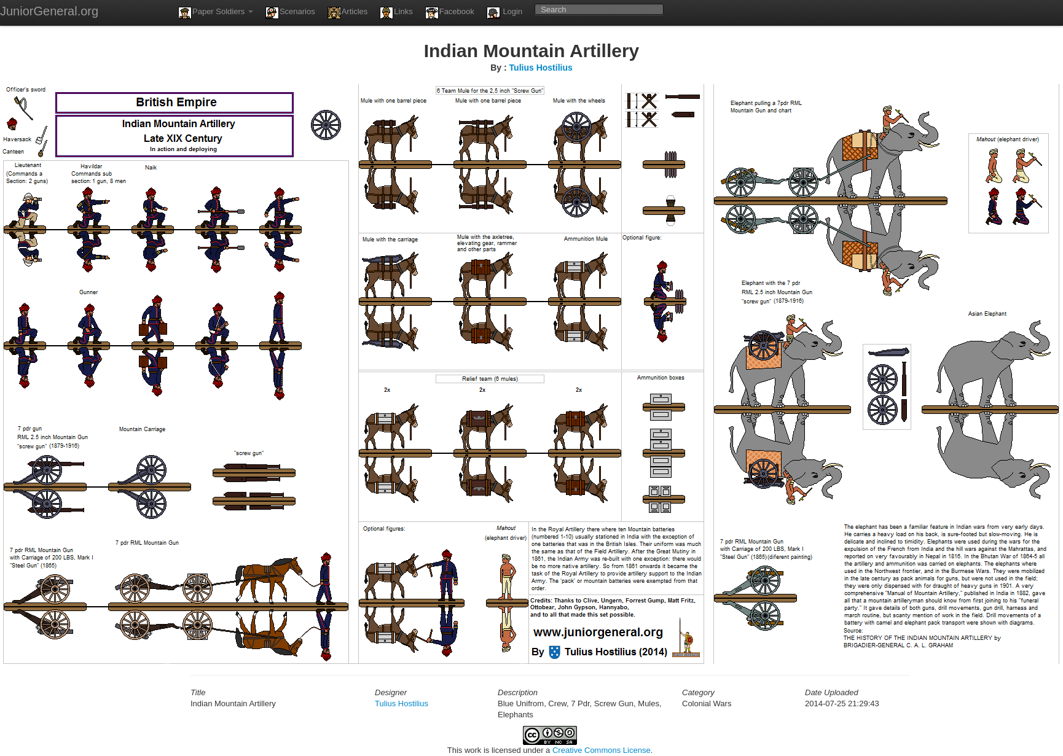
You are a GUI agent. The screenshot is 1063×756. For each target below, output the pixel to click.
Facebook (449, 13)
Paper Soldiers (215, 13)
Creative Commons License (601, 750)
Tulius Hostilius (541, 67)
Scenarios (290, 13)
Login (504, 13)
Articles (348, 13)
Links (396, 13)
